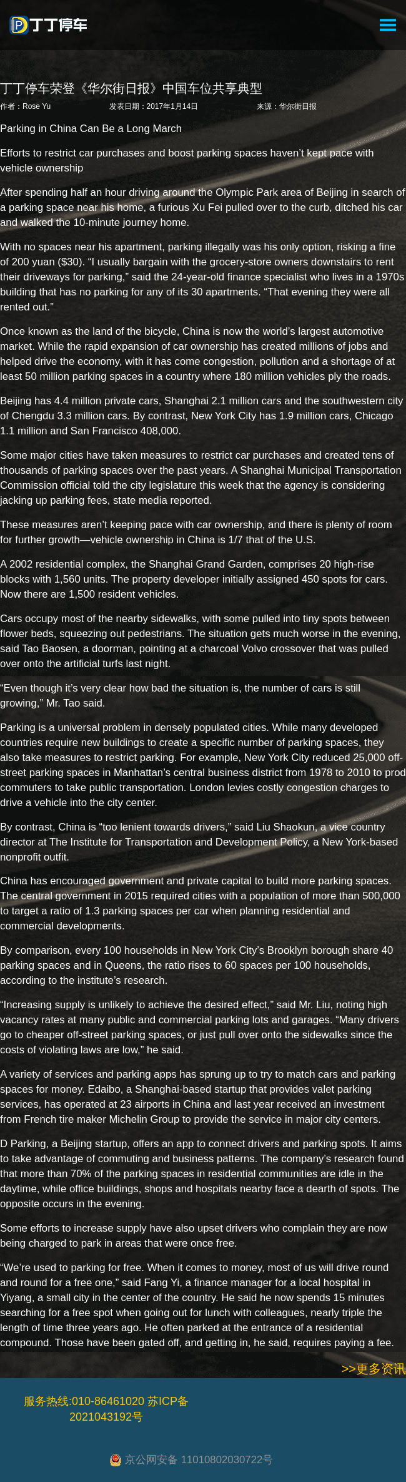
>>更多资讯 (374, 1369)
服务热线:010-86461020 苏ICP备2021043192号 (106, 1409)
